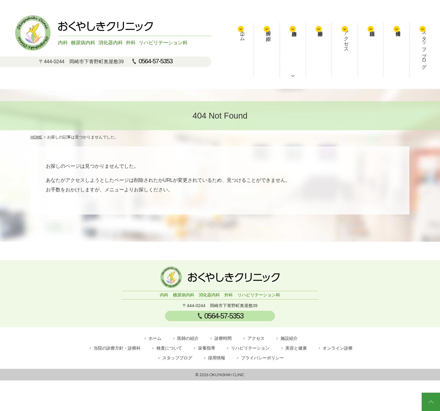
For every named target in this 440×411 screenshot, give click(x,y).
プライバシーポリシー (262, 357)
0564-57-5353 (156, 61)
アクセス (355, 46)
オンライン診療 (338, 348)
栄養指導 (206, 348)
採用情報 (397, 50)
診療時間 (333, 50)
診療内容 (312, 50)
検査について (169, 348)
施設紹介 (376, 50)
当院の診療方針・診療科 (117, 348)
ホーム (269, 40)
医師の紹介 (290, 38)
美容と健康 (296, 348)
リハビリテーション (250, 348)
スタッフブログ (422, 51)
